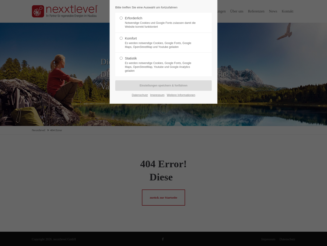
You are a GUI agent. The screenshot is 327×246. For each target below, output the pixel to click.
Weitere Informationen (181, 95)
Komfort (161, 42)
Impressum (157, 95)
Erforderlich (161, 22)
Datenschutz (140, 95)
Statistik (161, 64)
